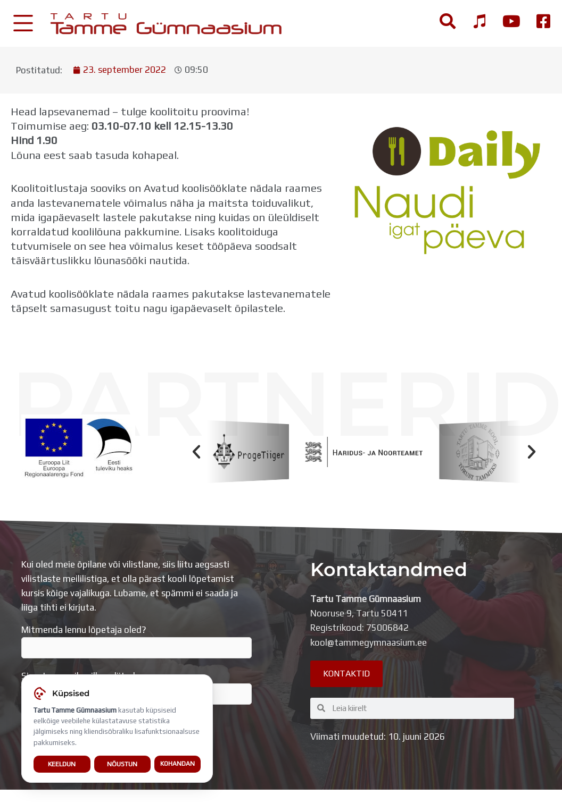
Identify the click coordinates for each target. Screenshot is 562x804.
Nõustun (122, 765)
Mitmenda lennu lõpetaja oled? (136, 641)
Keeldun (62, 765)
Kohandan (177, 764)
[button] (196, 452)
